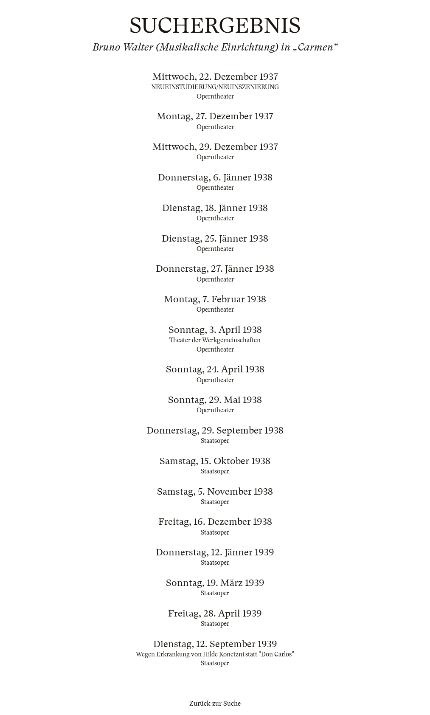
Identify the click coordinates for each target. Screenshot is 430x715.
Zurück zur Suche (215, 703)
